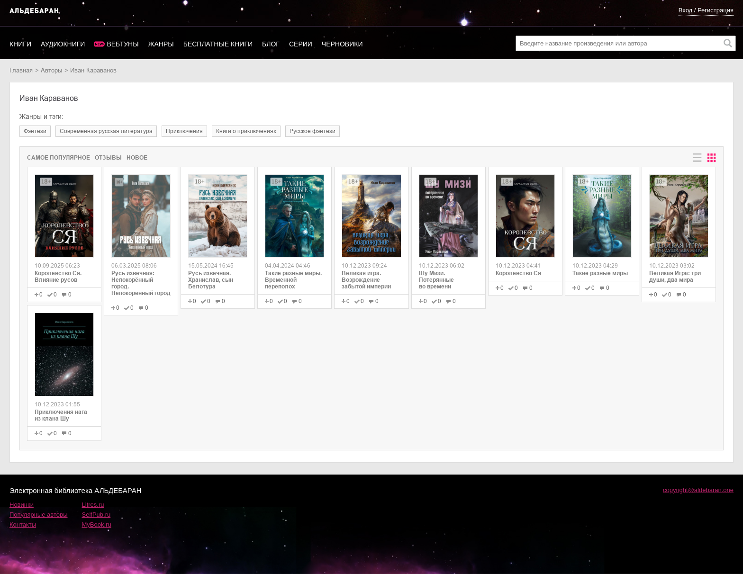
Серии (300, 44)
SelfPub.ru (96, 514)
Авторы (51, 70)
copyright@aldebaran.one (698, 489)
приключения (184, 131)
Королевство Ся (518, 273)
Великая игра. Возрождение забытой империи (366, 280)
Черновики (342, 44)
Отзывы (108, 157)
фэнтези (35, 131)
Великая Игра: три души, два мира (675, 276)
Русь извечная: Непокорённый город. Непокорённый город (141, 283)
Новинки (21, 504)
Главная (21, 70)
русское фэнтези (312, 131)
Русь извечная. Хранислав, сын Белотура (210, 280)
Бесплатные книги (218, 44)
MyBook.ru (96, 524)
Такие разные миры (600, 273)
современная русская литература (106, 131)
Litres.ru (93, 504)
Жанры (161, 44)
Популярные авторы (38, 514)
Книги (20, 44)
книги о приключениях (246, 131)
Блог (271, 44)
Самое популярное (58, 157)
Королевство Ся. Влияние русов (58, 276)
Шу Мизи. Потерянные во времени (436, 280)
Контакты (22, 524)
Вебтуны (122, 44)
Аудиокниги (63, 44)
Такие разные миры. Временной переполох (293, 280)
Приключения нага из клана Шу (61, 415)
